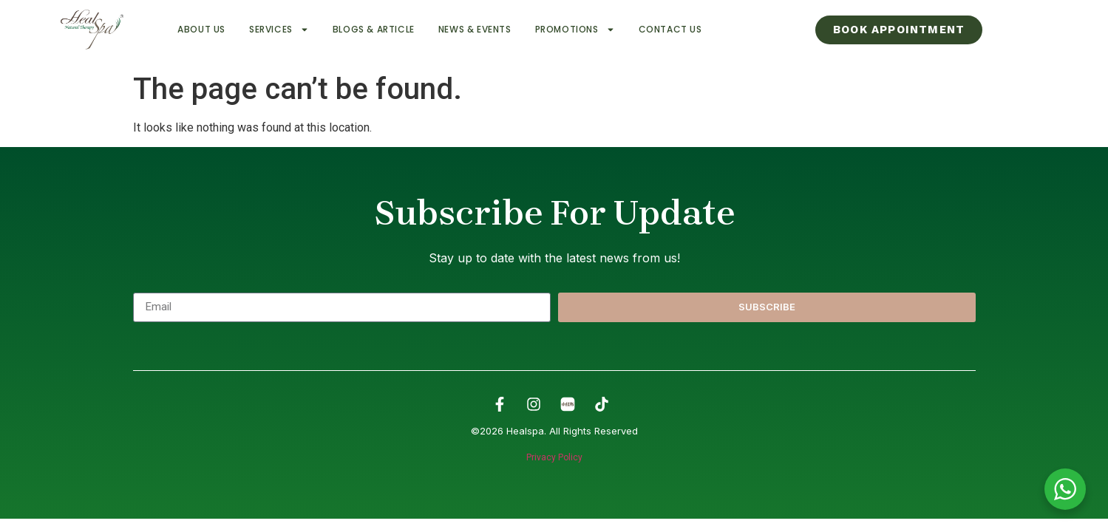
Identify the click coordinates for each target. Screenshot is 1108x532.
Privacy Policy (554, 457)
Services (279, 29)
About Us (201, 29)
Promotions (575, 29)
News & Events (474, 29)
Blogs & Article (374, 29)
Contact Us (670, 29)
